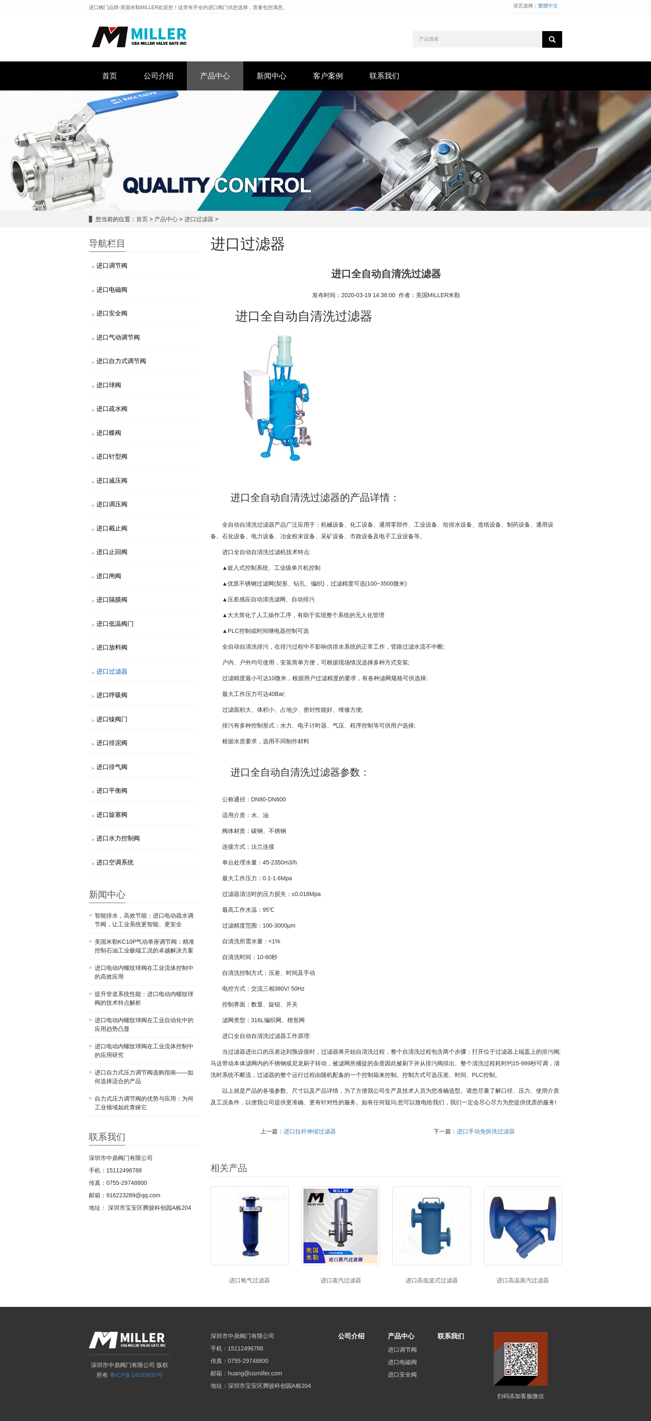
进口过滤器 (198, 219)
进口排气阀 (111, 766)
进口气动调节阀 (118, 337)
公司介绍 (351, 1336)
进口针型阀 (111, 456)
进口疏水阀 (111, 408)
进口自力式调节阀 (121, 360)
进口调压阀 (111, 504)
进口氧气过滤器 (249, 1280)
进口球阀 (108, 384)
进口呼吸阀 (111, 694)
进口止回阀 (111, 551)
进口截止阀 (111, 528)
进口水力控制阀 (118, 838)
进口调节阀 (111, 265)
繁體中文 (548, 6)
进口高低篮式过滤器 (432, 1280)
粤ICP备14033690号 (136, 1375)
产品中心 (166, 219)
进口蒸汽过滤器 (341, 1280)
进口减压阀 (111, 480)
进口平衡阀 (111, 790)
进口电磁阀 (111, 289)
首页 (142, 219)
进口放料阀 (111, 647)
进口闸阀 (108, 575)
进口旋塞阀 (111, 814)
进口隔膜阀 (111, 599)
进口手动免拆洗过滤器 (486, 1131)
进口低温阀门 (115, 623)
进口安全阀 (111, 313)
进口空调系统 (115, 862)
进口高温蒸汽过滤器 (523, 1280)
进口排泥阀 (111, 742)
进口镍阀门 (111, 719)
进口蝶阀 (108, 432)
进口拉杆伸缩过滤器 (310, 1131)
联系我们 (451, 1336)
